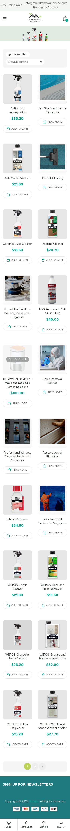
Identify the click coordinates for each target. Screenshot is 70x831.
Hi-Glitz (34, 801)
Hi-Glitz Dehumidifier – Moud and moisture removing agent (17, 382)
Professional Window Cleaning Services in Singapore (17, 456)
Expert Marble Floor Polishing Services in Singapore (17, 313)
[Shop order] (25, 62)
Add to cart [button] (19, 128)
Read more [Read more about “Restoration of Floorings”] (55, 466)
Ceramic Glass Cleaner (17, 243)
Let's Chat (26, 827)
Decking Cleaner (52, 243)
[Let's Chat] (26, 823)
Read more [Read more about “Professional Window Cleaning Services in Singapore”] (20, 470)
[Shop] (8, 823)
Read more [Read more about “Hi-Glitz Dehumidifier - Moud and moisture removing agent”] (20, 403)
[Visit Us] (44, 823)
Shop (9, 827)
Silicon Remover (17, 519)
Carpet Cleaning (52, 178)
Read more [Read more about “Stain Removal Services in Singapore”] (55, 532)
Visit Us (44, 827)
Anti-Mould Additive (17, 178)
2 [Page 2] (35, 766)
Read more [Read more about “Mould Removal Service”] (55, 392)
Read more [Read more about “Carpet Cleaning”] (55, 187)
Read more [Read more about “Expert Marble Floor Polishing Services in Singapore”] (20, 326)
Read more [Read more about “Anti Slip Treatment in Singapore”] (55, 121)
